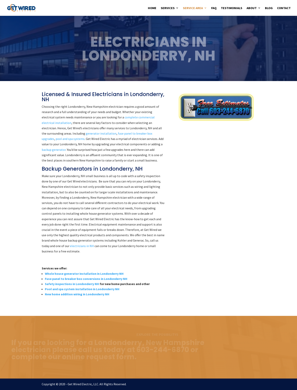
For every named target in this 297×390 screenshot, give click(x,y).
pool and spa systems (70, 139)
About (252, 8)
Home (152, 8)
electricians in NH (82, 246)
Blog (269, 8)
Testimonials (231, 8)
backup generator (54, 150)
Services (168, 8)
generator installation (101, 133)
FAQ (214, 8)
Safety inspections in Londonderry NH (72, 284)
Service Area (193, 8)
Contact (284, 8)
